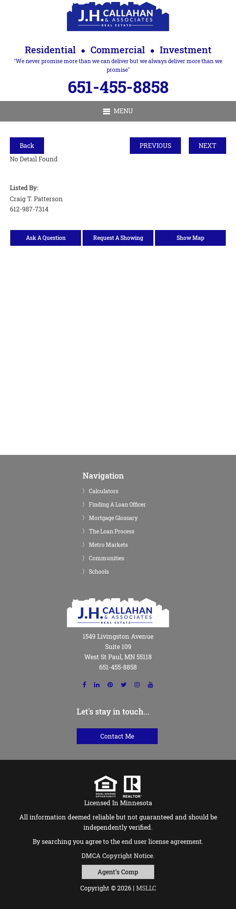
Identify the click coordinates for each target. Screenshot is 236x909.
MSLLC (146, 888)
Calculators (103, 491)
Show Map (190, 237)
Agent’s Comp (118, 872)
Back (27, 145)
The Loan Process (112, 531)
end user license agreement (162, 841)
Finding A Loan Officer (117, 504)
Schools (99, 571)
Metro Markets (108, 545)
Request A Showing (118, 237)
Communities (106, 558)
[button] (118, 111)
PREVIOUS (155, 145)
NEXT (207, 145)
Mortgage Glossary (113, 518)
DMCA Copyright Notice (117, 855)
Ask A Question (46, 237)
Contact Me (117, 736)
